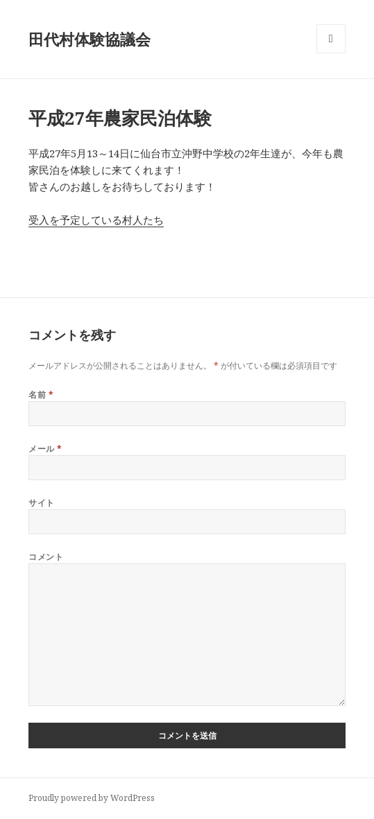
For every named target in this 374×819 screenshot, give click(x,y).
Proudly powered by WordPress (91, 798)
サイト (41, 503)
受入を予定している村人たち (96, 220)
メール (45, 449)
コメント (45, 557)
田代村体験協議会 (89, 38)
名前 (40, 394)
